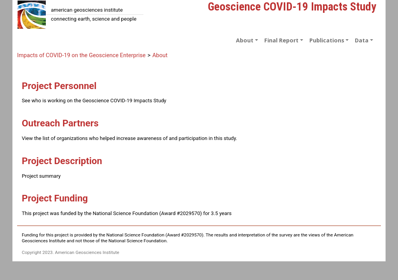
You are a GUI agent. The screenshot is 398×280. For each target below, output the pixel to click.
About (160, 55)
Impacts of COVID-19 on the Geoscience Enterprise (81, 55)
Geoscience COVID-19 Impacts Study (292, 6)
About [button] (244, 40)
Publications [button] (326, 40)
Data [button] (361, 40)
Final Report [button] (281, 40)
